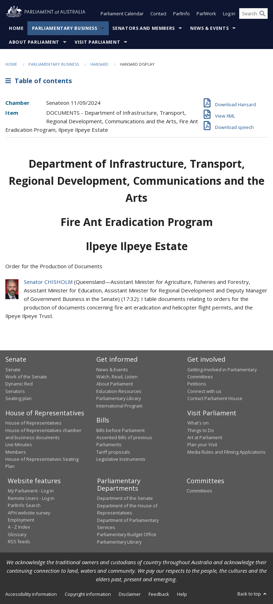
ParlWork (206, 13)
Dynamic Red (19, 384)
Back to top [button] (252, 593)
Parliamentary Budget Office (126, 534)
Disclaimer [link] (130, 594)
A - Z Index (19, 527)
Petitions (196, 384)
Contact (158, 13)
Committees (199, 490)
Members (15, 452)
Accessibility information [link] (31, 594)
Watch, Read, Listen (117, 376)
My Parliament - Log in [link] (31, 490)
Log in (229, 13)
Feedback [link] (159, 594)
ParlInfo (181, 13)
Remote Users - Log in (31, 498)
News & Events (209, 28)
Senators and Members (143, 28)
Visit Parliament (97, 42)
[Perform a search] (262, 13)
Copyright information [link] (88, 594)
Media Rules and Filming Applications (226, 452)
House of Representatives (33, 423)
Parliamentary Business (64, 28)
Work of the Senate (26, 376)
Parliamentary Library (118, 398)
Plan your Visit (202, 444)
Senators (15, 391)
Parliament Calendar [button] (122, 13)
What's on (198, 423)
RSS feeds (19, 541)
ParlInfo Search (24, 505)
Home (16, 28)
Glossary (17, 534)
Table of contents (38, 80)
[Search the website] (253, 13)
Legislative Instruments (120, 459)
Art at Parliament (204, 437)
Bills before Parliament (120, 430)
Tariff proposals (113, 452)
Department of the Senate (125, 498)
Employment (21, 520)
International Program (119, 406)
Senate (13, 369)
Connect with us (204, 391)
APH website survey (29, 512)
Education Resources (118, 391)
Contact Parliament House (214, 398)
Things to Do (200, 430)
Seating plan (18, 398)
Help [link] (182, 594)
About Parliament (34, 42)
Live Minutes (18, 444)
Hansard (99, 64)
